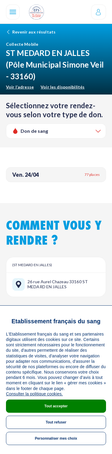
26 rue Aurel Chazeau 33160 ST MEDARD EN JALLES (57, 284)
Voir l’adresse (20, 86)
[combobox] (56, 131)
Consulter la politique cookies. (34, 393)
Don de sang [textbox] (34, 131)
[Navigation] (13, 11)
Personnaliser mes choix (56, 438)
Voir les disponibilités (63, 86)
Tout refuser (56, 422)
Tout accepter (56, 406)
